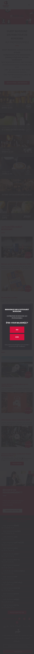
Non (17, 337)
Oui (17, 330)
